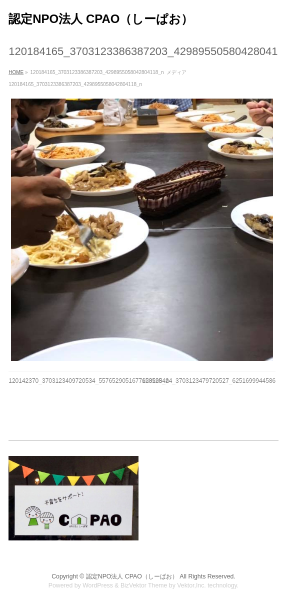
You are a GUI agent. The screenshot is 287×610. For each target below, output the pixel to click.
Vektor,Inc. (191, 585)
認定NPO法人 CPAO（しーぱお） (100, 19)
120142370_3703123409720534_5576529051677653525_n (88, 380)
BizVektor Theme (144, 585)
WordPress (97, 585)
